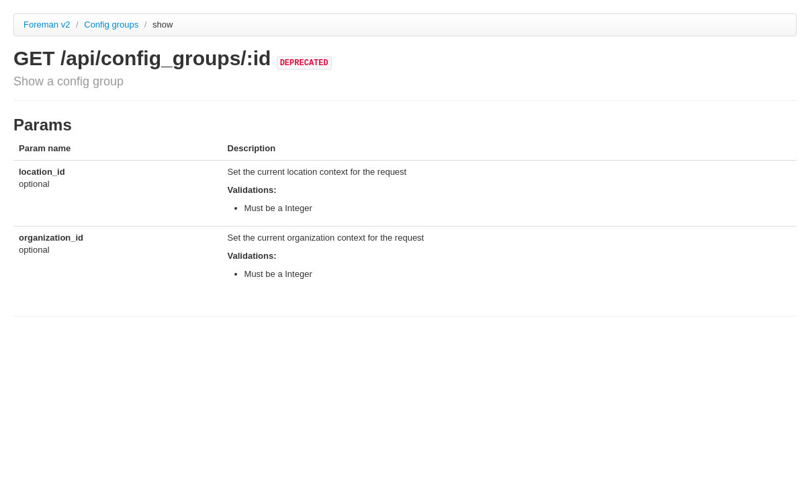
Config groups (112, 24)
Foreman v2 (47, 24)
